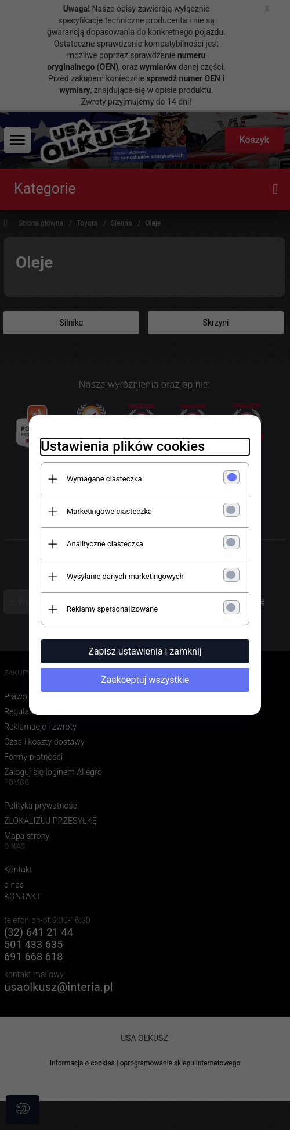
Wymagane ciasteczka (104, 478)
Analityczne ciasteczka (105, 543)
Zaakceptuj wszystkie (145, 679)
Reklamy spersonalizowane (112, 609)
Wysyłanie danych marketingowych (125, 576)
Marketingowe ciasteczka (109, 511)
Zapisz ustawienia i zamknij (144, 651)
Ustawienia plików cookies (123, 446)
